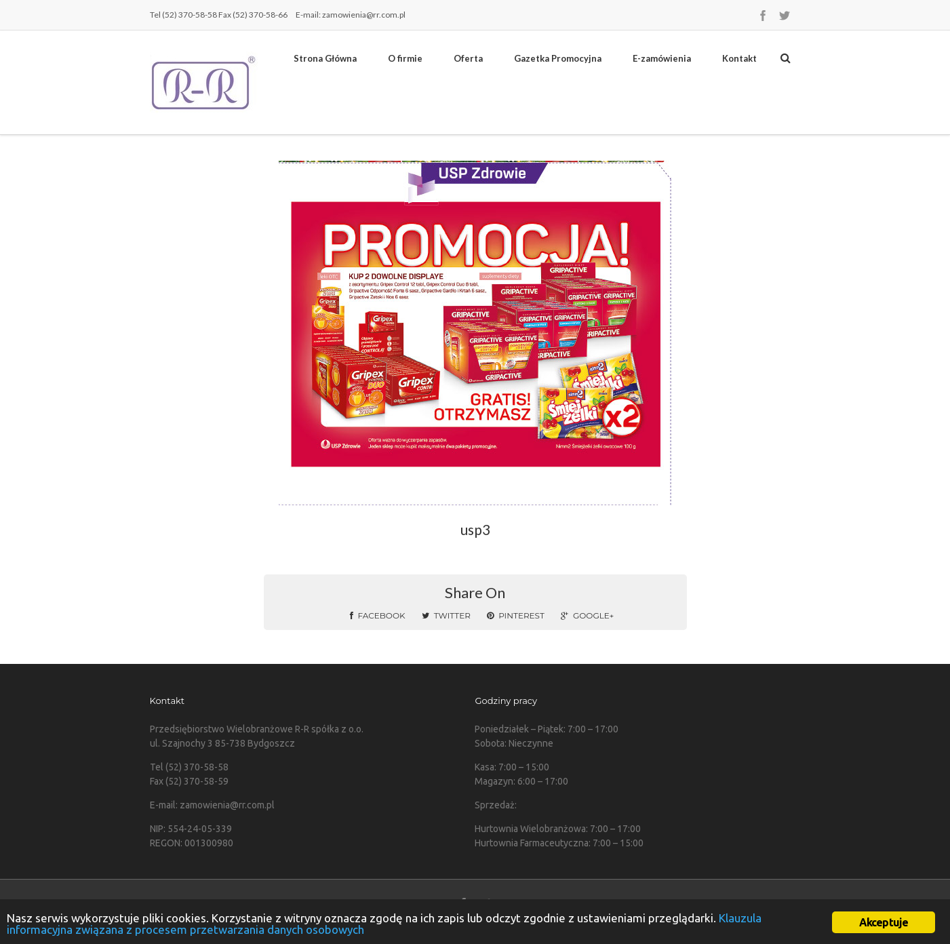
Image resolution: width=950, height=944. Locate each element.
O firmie (405, 58)
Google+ (587, 615)
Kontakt (739, 58)
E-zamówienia (662, 58)
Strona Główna (325, 58)
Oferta (468, 58)
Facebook (377, 615)
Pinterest (516, 615)
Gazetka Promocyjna (557, 58)
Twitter (446, 615)
